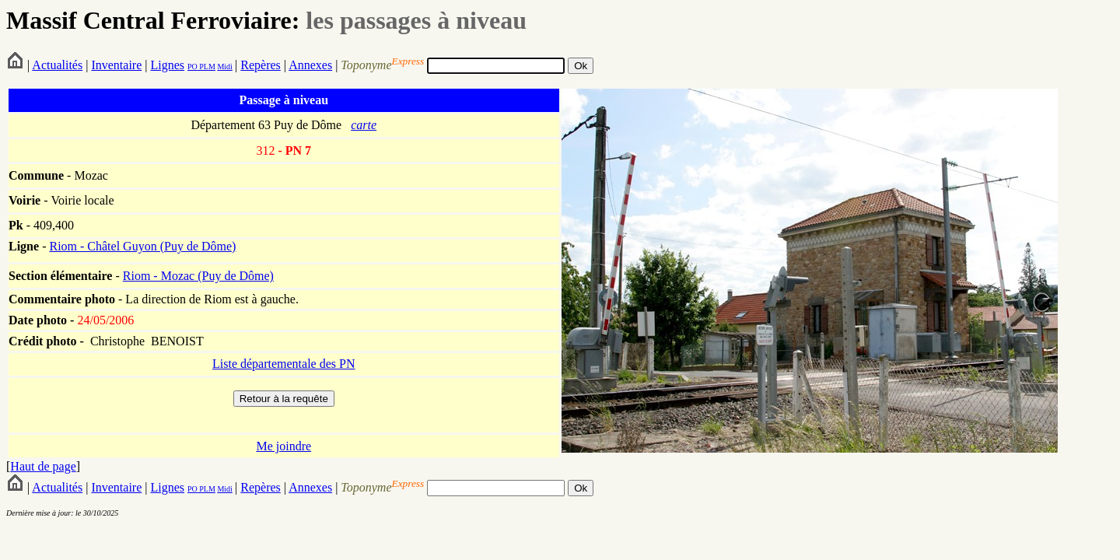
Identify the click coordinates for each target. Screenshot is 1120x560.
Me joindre (283, 446)
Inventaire (116, 65)
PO (192, 66)
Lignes (167, 65)
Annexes (310, 65)
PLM (206, 66)
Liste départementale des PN (283, 363)
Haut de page (42, 466)
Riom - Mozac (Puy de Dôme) (198, 275)
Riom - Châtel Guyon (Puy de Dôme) (142, 246)
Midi (224, 66)
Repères (260, 65)
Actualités (57, 65)
